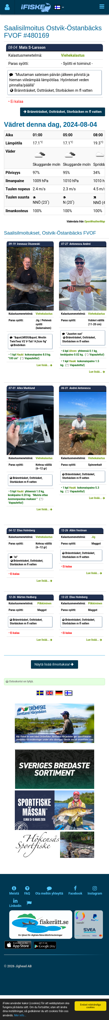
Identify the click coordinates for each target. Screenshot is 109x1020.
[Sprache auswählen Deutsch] (59, 693)
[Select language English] (49, 693)
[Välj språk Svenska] (40, 693)
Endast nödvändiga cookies (90, 1006)
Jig (93, 537)
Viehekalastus (73, 55)
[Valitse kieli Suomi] (69, 693)
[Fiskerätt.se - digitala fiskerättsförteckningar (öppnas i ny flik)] (40, 924)
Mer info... (20, 1015)
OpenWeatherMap (94, 221)
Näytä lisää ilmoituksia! (54, 664)
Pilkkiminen (44, 603)
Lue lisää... (44, 365)
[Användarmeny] (7, 7)
